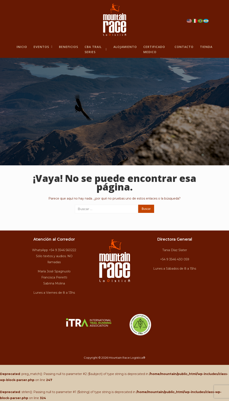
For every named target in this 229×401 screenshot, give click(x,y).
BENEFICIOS (68, 47)
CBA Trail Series (96, 49)
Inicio (22, 47)
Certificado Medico (154, 49)
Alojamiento (125, 47)
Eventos (43, 47)
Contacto (184, 47)
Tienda (206, 47)
